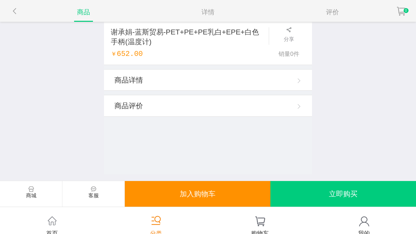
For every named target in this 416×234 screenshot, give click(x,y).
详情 (208, 12)
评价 (332, 12)
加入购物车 (197, 194)
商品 (83, 12)
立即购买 (343, 194)
